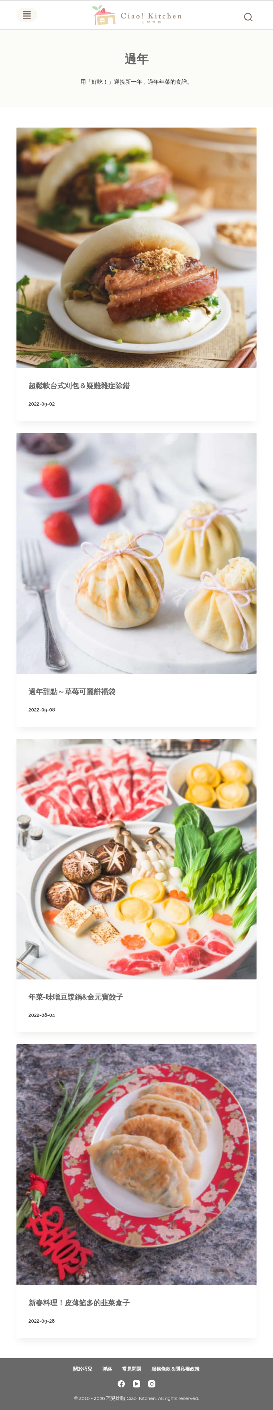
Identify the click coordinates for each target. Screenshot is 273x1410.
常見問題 (131, 1369)
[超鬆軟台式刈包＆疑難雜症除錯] (136, 248)
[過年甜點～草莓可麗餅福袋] (136, 553)
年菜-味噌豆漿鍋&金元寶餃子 (76, 997)
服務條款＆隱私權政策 (175, 1369)
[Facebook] (121, 1383)
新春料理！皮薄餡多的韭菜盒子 (79, 1303)
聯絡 (107, 1369)
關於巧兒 (82, 1369)
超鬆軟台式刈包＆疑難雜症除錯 (79, 385)
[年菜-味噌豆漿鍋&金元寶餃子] (136, 859)
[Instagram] (151, 1383)
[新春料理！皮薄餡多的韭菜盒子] (136, 1164)
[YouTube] (136, 1383)
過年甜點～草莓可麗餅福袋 (72, 691)
